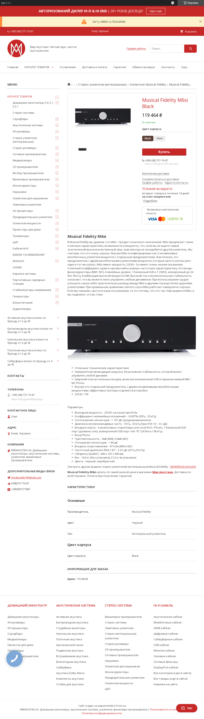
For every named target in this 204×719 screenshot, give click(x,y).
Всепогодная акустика (71, 662)
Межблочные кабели (168, 622)
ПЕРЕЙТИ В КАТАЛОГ (183, 467)
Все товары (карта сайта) (170, 678)
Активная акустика (69, 617)
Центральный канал (69, 645)
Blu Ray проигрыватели (28, 173)
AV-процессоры (17, 628)
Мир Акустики (162, 472)
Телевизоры (21, 236)
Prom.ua (121, 706)
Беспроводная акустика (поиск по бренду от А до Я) (30, 330)
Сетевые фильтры (166, 662)
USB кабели (161, 645)
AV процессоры (23, 211)
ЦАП (15, 242)
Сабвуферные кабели (168, 639)
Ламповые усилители (27, 204)
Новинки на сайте (166, 684)
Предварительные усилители (32, 217)
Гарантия (119, 67)
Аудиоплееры (22, 309)
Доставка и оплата (94, 67)
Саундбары (20, 119)
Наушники (19, 192)
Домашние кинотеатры (23, 617)
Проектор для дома (20, 645)
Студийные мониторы (71, 628)
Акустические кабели (168, 617)
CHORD (17, 267)
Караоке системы (24, 273)
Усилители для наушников (30, 198)
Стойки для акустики (70, 684)
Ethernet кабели (164, 650)
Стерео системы (23, 113)
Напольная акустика (70, 634)
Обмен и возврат (143, 67)
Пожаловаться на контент (166, 709)
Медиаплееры (22, 160)
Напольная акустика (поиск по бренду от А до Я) (27, 341)
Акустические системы (28, 125)
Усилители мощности (27, 223)
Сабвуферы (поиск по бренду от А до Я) (29, 362)
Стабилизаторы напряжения (32, 290)
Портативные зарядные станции (29, 281)
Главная (12, 67)
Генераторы (21, 296)
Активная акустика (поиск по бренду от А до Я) (26, 319)
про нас (155, 11)
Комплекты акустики (70, 678)
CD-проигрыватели (117, 649)
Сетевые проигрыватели (29, 154)
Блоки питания (22, 302)
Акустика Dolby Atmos (70, 673)
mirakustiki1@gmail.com (26, 477)
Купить (164, 152)
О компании (68, 67)
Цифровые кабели (166, 634)
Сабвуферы (64, 667)
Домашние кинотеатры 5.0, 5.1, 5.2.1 (33, 104)
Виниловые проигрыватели (31, 179)
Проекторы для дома (27, 229)
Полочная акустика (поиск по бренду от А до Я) (26, 351)
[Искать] (190, 49)
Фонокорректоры (24, 185)
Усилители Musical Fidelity (148, 84)
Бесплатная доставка (155, 173)
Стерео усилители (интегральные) (102, 84)
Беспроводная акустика (72, 622)
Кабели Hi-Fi (20, 248)
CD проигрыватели (25, 167)
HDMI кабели (162, 628)
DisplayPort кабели (166, 667)
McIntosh (18, 261)
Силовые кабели (165, 656)
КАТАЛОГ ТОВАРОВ (37, 67)
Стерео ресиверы (24, 148)
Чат (186, 708)
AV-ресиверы (21, 131)
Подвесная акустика (69, 650)
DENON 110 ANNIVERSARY (29, 255)
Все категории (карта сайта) (172, 673)
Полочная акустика (69, 639)
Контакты (168, 67)
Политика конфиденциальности (102, 713)
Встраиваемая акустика (72, 656)
